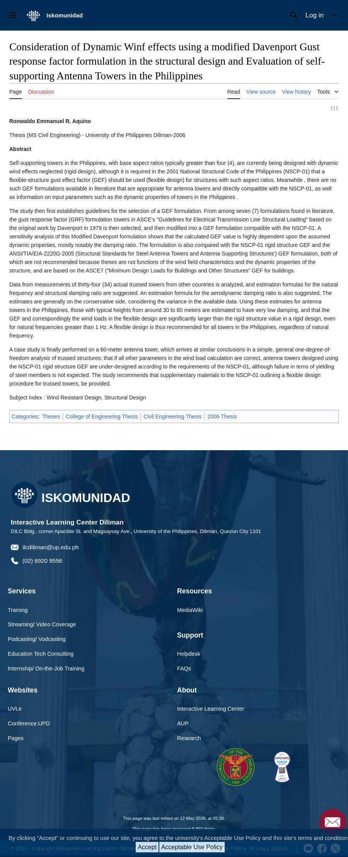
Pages (16, 738)
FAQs (184, 669)
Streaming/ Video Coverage (42, 625)
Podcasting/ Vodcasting (37, 639)
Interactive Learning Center (210, 709)
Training (17, 610)
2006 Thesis (222, 417)
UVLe (15, 709)
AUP (183, 724)
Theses (51, 417)
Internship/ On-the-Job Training (46, 669)
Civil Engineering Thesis (172, 417)
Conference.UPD (29, 724)
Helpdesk (188, 654)
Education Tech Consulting (40, 654)
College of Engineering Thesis (102, 417)
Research (189, 738)
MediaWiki (190, 610)
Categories (25, 417)
